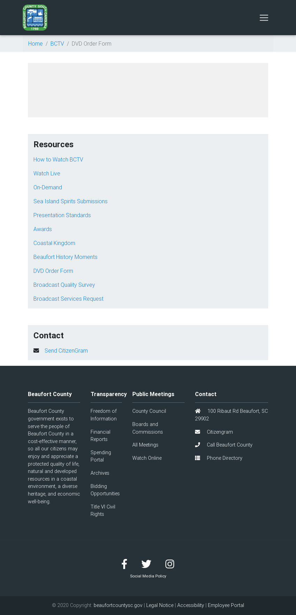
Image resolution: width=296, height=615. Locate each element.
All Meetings (145, 445)
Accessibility (190, 605)
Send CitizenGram (66, 350)
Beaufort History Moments (65, 256)
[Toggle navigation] (264, 17)
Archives (100, 473)
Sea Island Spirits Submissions (70, 201)
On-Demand (47, 187)
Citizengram (214, 432)
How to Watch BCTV (58, 159)
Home (35, 43)
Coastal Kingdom (54, 242)
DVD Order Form (53, 270)
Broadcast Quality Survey (64, 284)
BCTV (57, 43)
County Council (149, 411)
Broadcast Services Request (68, 298)
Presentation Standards (62, 215)
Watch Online (147, 458)
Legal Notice (159, 605)
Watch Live (46, 173)
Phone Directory (218, 458)
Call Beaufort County (223, 445)
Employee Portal (226, 605)
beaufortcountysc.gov (118, 605)
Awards (42, 229)
